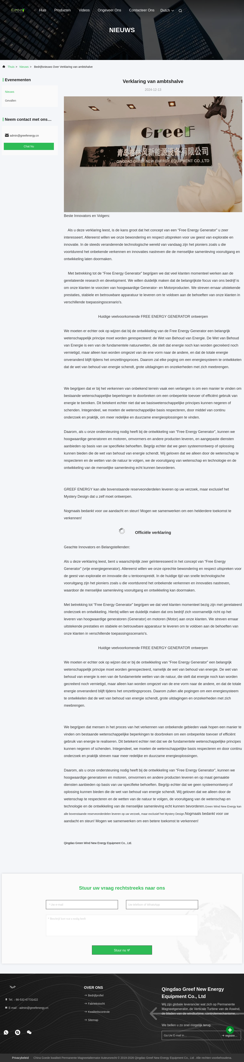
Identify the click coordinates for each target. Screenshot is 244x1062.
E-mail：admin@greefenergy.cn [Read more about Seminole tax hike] (26, 1007)
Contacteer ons (141, 10)
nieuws (24, 66)
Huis (42, 10)
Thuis (11, 66)
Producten (62, 10)
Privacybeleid (20, 1057)
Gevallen (10, 100)
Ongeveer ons (109, 10)
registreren (229, 1035)
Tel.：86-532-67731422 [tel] (21, 999)
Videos (84, 10)
